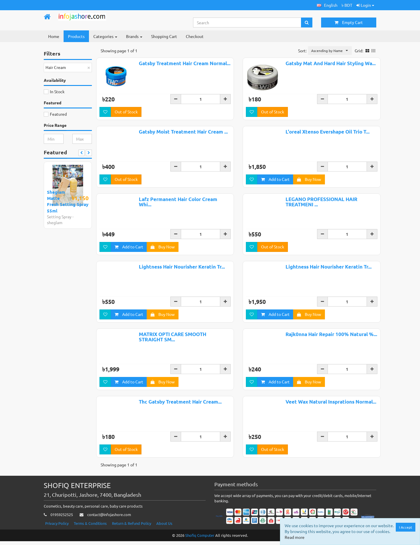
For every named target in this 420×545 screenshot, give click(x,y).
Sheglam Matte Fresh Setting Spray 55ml (67, 201)
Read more (294, 537)
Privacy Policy (57, 527)
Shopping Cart (164, 36)
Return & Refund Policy (131, 527)
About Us (164, 527)
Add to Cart (275, 179)
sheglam (54, 222)
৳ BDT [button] (347, 5)
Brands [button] (134, 36)
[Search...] (247, 22)
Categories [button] (105, 36)
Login (365, 5)
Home (53, 36)
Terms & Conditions (90, 527)
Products (76, 36)
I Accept (405, 527)
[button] (327, 5)
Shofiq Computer (199, 539)
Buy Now (309, 179)
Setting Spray (59, 216)
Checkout (195, 36)
